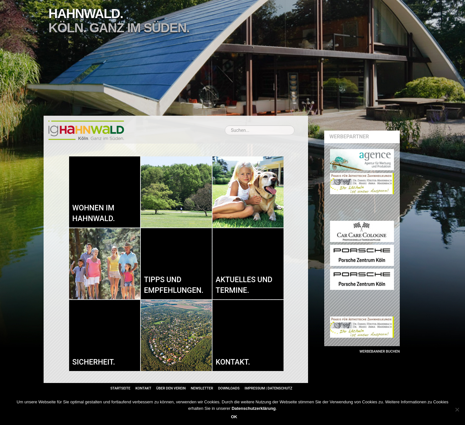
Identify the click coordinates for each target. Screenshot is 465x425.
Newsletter (202, 388)
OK (234, 416)
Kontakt (143, 388)
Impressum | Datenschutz (268, 388)
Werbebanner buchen (379, 351)
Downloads (228, 388)
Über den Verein (171, 388)
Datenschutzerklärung (254, 408)
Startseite (120, 388)
